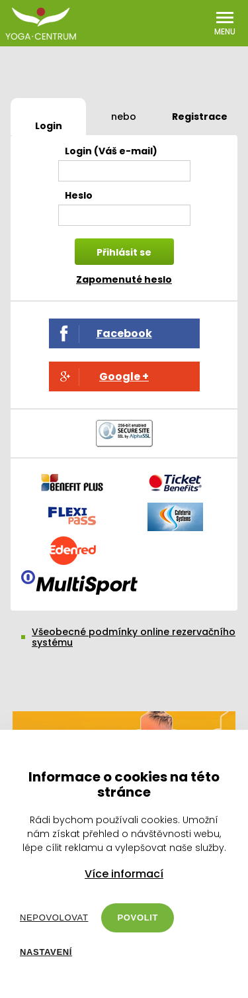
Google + (124, 376)
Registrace (199, 116)
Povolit (137, 918)
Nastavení (46, 952)
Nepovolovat (54, 918)
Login (48, 125)
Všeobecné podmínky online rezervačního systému (133, 637)
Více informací (124, 874)
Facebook (124, 333)
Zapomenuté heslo (124, 279)
